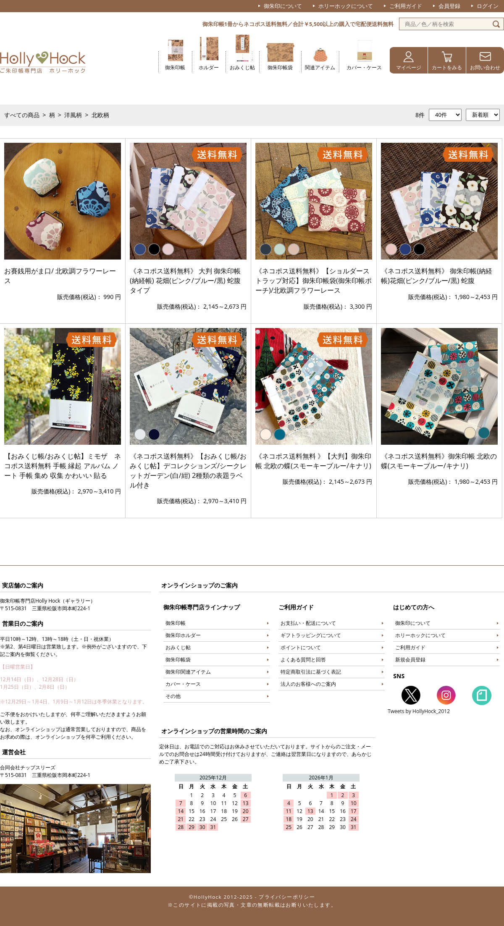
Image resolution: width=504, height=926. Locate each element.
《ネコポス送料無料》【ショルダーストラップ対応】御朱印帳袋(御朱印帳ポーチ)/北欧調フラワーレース (313, 280)
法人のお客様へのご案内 (308, 683)
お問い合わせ (485, 67)
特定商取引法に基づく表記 (311, 671)
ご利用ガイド (405, 6)
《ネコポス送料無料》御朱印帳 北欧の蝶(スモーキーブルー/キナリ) (439, 460)
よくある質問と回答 (303, 659)
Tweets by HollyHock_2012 (419, 711)
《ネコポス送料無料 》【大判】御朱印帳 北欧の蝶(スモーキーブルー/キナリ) (313, 460)
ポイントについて (301, 647)
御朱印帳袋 (280, 67)
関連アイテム (320, 67)
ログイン (488, 6)
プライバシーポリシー (287, 897)
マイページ (408, 67)
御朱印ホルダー (183, 635)
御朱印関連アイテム (188, 671)
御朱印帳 (175, 67)
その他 (173, 696)
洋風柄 (73, 115)
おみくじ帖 (242, 67)
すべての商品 (21, 115)
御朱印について (283, 6)
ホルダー (209, 67)
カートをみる (447, 67)
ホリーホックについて (345, 6)
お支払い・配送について (308, 623)
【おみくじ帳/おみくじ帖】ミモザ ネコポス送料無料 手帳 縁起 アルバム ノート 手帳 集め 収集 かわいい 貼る (62, 465)
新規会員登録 (410, 659)
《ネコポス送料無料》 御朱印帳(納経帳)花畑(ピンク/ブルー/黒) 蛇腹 (436, 275)
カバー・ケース (364, 67)
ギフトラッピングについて (311, 635)
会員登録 (449, 6)
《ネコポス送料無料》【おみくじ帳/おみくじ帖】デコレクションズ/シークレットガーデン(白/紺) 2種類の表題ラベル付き (188, 470)
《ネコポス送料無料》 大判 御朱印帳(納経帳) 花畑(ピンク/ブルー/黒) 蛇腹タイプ (185, 280)
